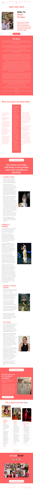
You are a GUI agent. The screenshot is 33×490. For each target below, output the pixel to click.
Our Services (7, 2)
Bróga (25, 1)
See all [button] (16, 450)
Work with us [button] (16, 33)
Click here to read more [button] (7, 397)
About (27, 1)
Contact (14, 487)
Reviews (11, 487)
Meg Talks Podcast (16, 2)
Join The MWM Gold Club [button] (16, 160)
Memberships (12, 1)
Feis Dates (19, 2)
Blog (22, 1)
